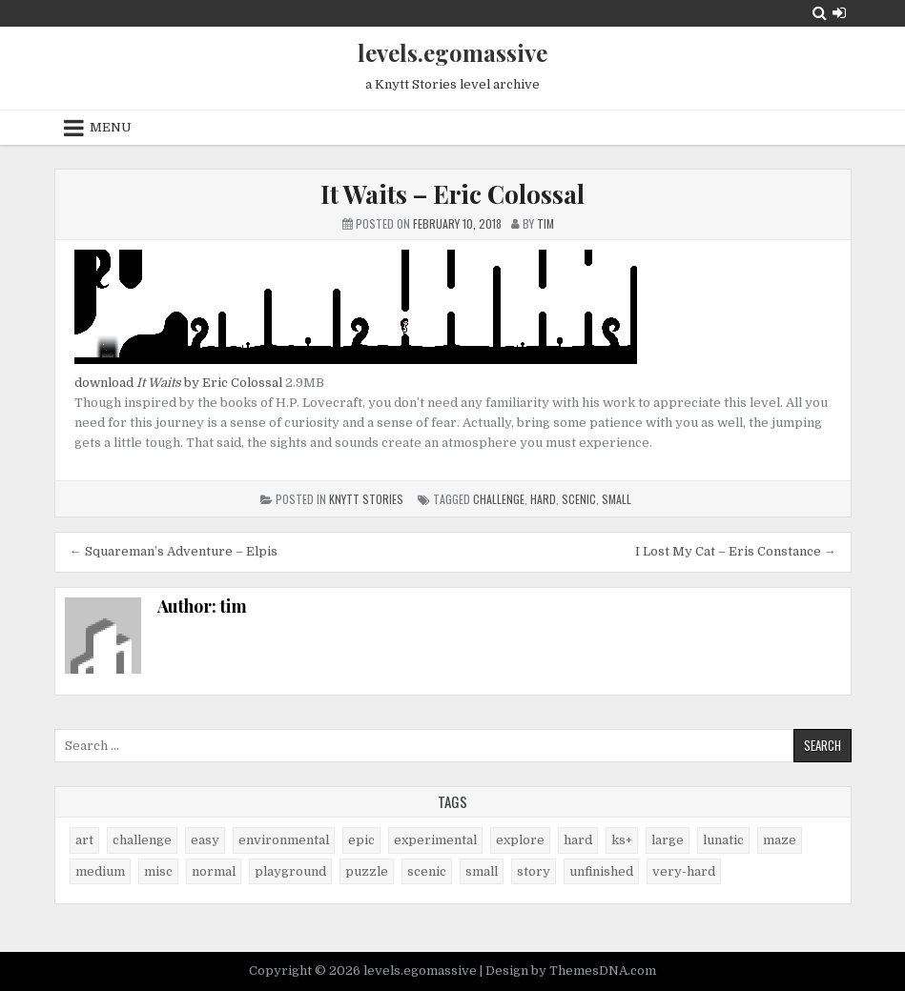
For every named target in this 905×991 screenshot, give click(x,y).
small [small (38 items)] (481, 871)
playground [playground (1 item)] (290, 871)
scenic (579, 499)
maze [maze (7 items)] (779, 840)
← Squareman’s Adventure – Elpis (174, 551)
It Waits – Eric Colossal (452, 194)
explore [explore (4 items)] (520, 840)
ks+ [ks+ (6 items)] (621, 840)
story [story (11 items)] (533, 871)
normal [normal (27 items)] (214, 871)
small (616, 499)
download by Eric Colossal (178, 382)
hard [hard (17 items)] (578, 840)
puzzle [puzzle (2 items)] (366, 871)
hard (543, 499)
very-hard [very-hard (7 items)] (683, 871)
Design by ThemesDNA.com (570, 970)
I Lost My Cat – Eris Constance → (735, 551)
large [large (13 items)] (667, 840)
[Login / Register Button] (839, 13)
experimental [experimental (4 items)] (435, 840)
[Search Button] (819, 13)
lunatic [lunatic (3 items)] (723, 840)
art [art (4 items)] (84, 840)
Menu (111, 127)
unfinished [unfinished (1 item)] (601, 871)
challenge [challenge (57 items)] (142, 840)
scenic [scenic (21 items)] (426, 871)
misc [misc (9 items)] (158, 871)
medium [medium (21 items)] (100, 871)
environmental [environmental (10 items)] (283, 840)
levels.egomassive (452, 52)
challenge (498, 499)
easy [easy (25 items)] (205, 840)
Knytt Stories (366, 499)
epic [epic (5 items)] (361, 840)
